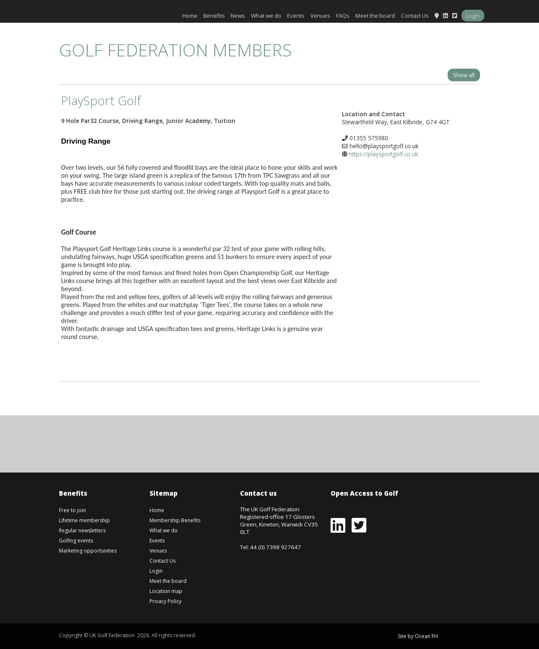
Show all (464, 75)
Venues (320, 15)
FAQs (343, 15)
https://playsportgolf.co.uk (383, 154)
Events (295, 15)
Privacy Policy (165, 601)
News (238, 15)
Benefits (214, 15)
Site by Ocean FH (418, 636)
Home (189, 15)
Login (473, 15)
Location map (165, 591)
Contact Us (415, 15)
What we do (266, 15)
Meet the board (375, 15)
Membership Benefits (174, 520)
